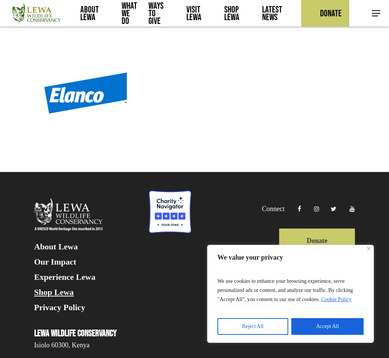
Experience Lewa (64, 277)
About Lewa (56, 247)
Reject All (252, 326)
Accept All (327, 326)
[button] (376, 13)
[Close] (368, 248)
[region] (290, 294)
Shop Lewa (54, 292)
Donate (316, 240)
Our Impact (55, 262)
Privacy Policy (59, 307)
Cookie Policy (336, 299)
